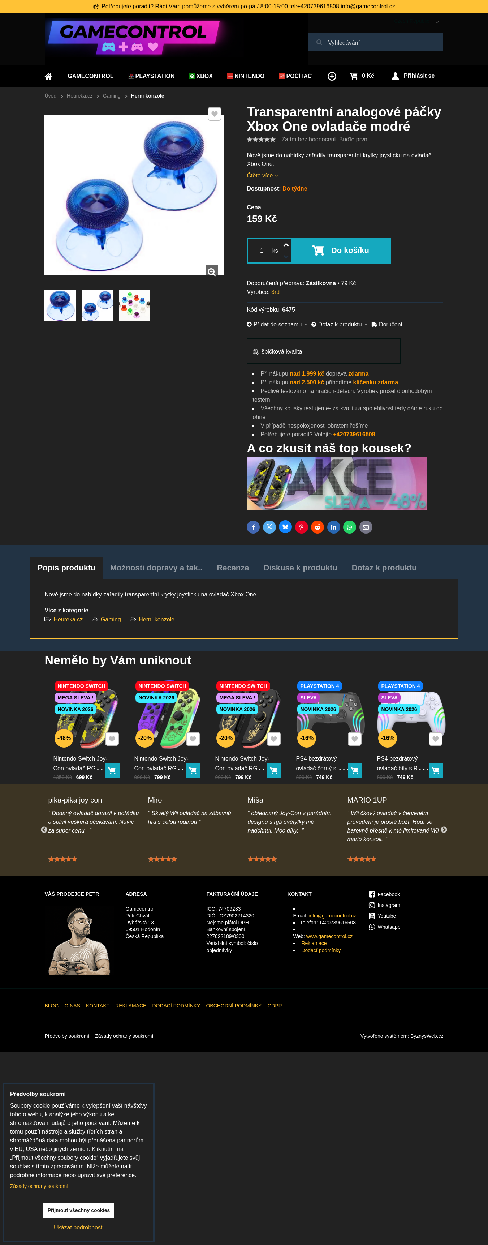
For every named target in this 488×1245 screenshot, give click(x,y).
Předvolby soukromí (67, 1036)
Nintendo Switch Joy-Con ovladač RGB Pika (83, 755)
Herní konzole (156, 619)
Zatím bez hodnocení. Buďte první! (325, 139)
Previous (44, 830)
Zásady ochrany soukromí (124, 1036)
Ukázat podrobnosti (79, 1227)
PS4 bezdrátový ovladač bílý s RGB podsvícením (405, 755)
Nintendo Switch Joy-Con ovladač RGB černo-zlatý (245, 755)
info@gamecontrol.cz (332, 916)
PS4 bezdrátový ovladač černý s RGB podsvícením (326, 755)
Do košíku (350, 250)
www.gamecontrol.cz (329, 936)
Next (444, 830)
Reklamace (314, 943)
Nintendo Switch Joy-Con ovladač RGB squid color (164, 755)
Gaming (111, 619)
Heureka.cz (68, 619)
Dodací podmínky (321, 950)
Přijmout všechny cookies (79, 1210)
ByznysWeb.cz (427, 1036)
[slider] (261, 139)
